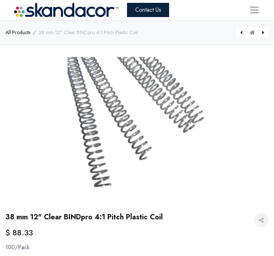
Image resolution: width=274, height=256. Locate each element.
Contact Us (148, 10)
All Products (17, 32)
